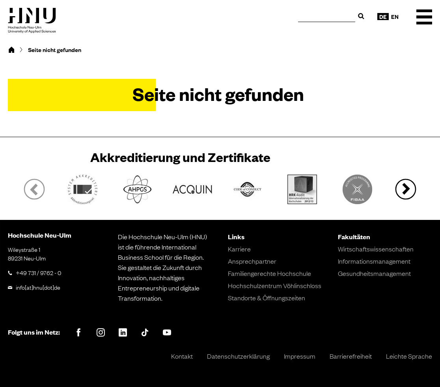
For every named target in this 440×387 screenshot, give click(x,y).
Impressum (299, 356)
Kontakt (182, 356)
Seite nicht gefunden (54, 50)
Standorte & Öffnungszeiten (266, 297)
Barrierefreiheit (351, 356)
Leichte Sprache (409, 356)
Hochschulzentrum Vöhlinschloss (274, 285)
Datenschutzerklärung (238, 356)
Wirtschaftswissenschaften (376, 248)
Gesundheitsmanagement (374, 273)
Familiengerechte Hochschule (269, 273)
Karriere (239, 248)
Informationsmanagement (374, 261)
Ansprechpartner (252, 261)
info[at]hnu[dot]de (38, 287)
